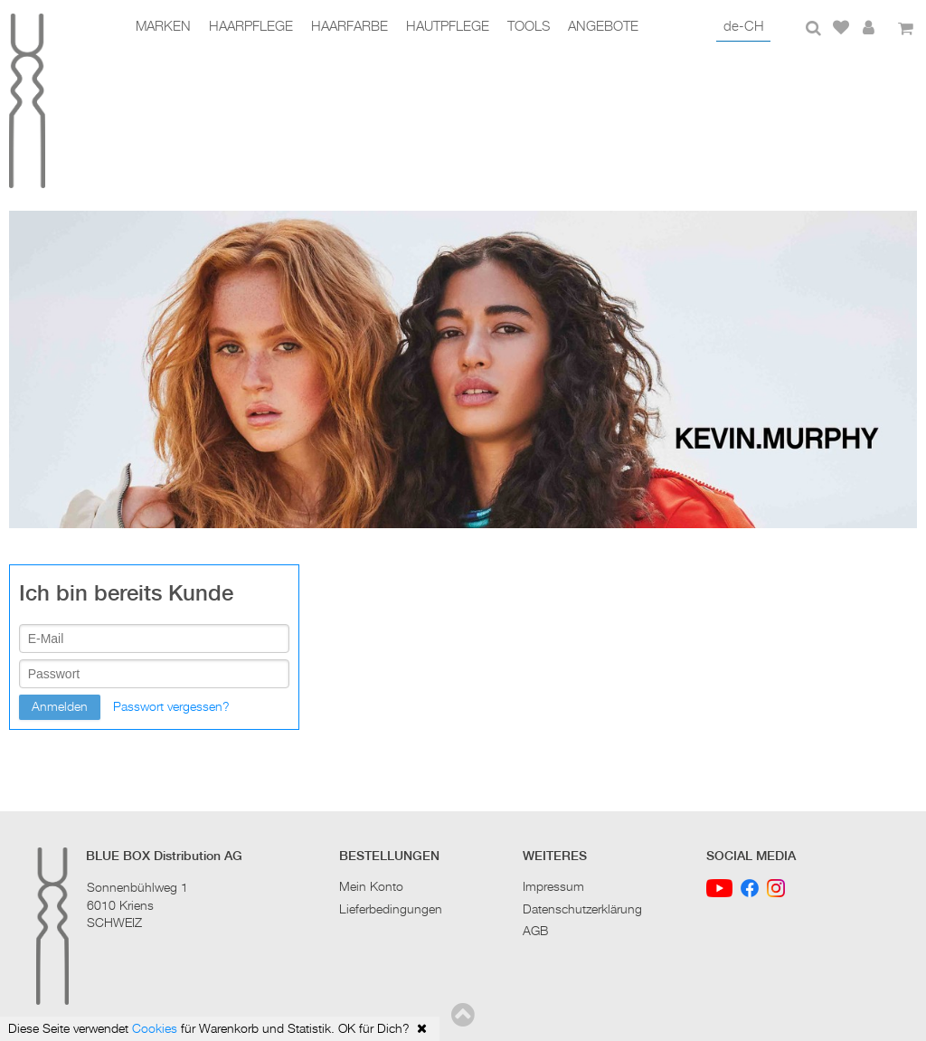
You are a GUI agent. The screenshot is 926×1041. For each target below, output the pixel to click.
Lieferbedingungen (390, 910)
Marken (163, 27)
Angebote (603, 27)
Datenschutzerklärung (582, 910)
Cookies (154, 1029)
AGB (535, 931)
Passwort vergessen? (171, 707)
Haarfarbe (349, 27)
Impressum (553, 887)
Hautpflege (447, 27)
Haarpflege (251, 27)
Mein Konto (371, 887)
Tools (528, 27)
